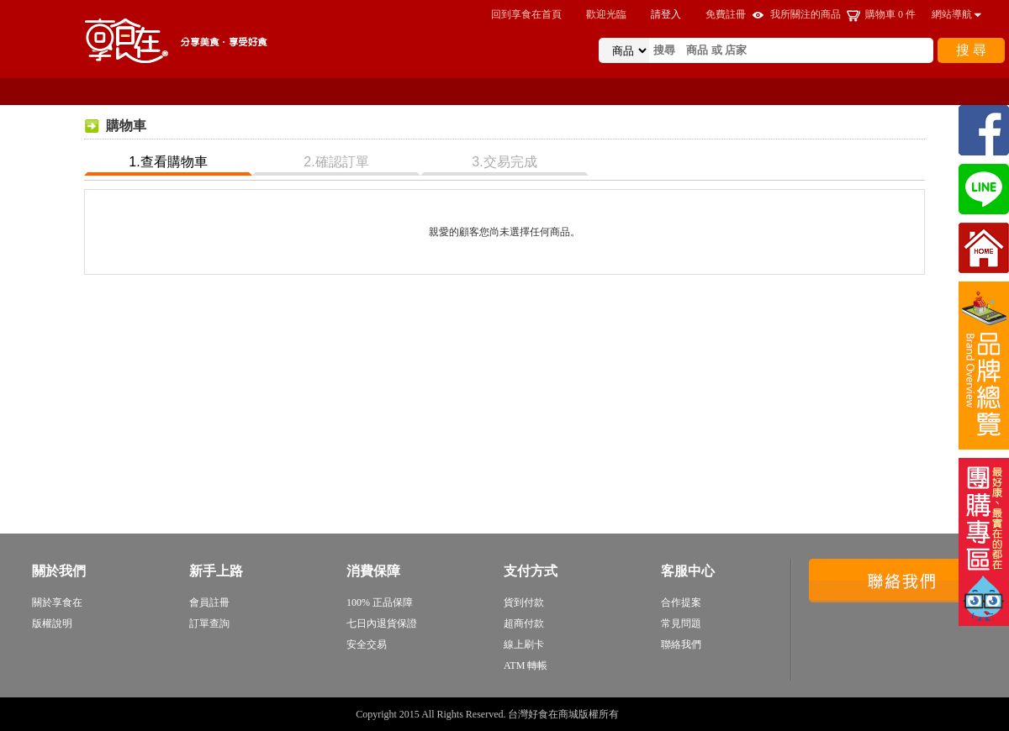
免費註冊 (725, 14)
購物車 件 (890, 14)
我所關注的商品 (805, 14)
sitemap (637, 714)
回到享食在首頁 (526, 14)
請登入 (666, 14)
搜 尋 (971, 50)
